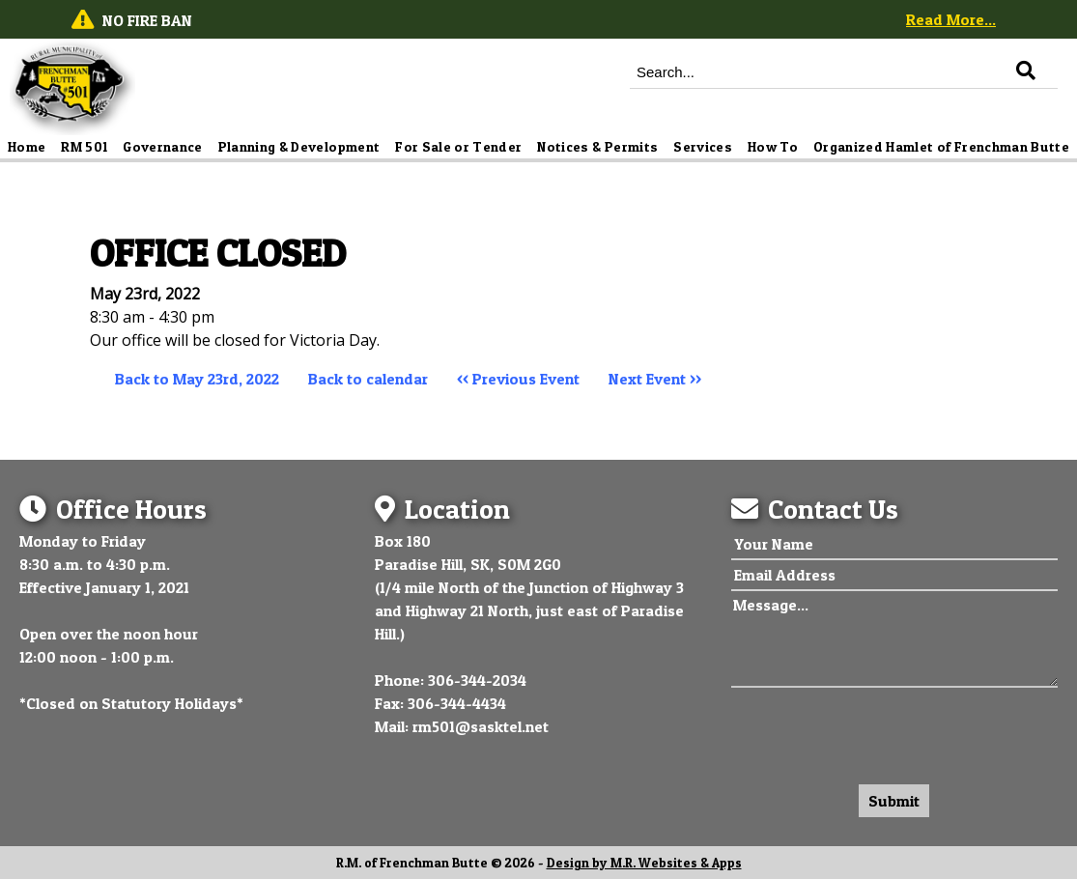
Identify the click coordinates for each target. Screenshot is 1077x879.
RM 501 (84, 146)
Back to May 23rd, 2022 (197, 378)
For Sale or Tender (458, 146)
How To (773, 146)
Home (26, 146)
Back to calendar (368, 378)
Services (702, 146)
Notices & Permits (597, 146)
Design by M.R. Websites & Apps (644, 862)
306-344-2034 (477, 680)
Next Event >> (655, 378)
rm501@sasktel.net (480, 726)
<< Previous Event (518, 378)
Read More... (951, 19)
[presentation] (878, 731)
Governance (163, 146)
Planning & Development (299, 146)
